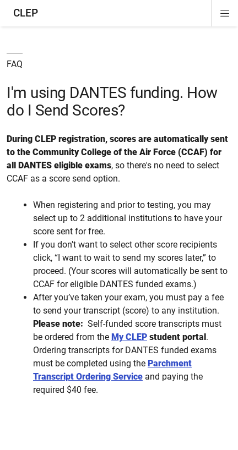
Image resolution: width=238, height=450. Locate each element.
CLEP (25, 13)
